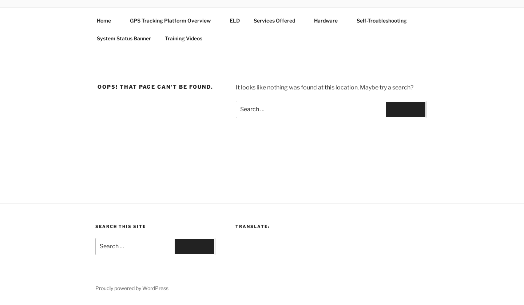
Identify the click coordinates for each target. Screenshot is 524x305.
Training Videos (183, 38)
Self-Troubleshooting (382, 20)
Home (107, 20)
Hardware (329, 20)
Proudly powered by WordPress (131, 288)
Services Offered (278, 20)
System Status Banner (124, 38)
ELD (235, 20)
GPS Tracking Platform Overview (174, 20)
